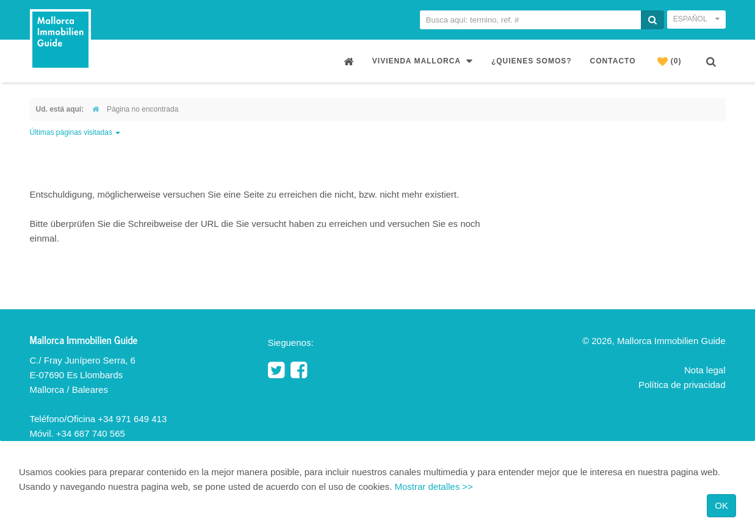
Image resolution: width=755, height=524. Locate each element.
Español (696, 19)
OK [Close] (721, 505)
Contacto (613, 61)
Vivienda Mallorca (422, 61)
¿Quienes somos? (531, 61)
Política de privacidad (682, 384)
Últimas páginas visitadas (75, 132)
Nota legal (705, 370)
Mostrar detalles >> (433, 486)
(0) (669, 61)
